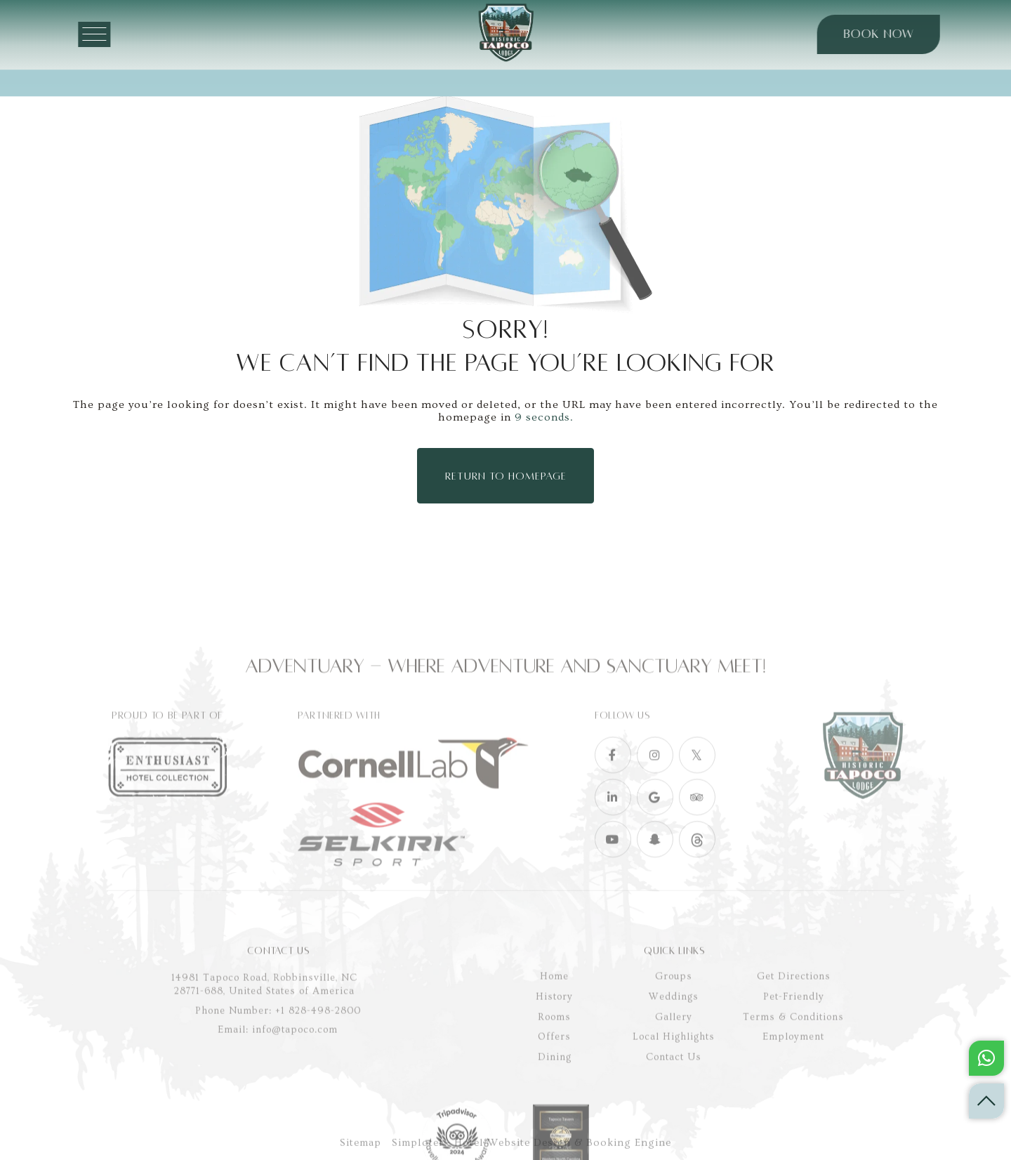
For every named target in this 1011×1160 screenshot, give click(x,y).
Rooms (554, 1099)
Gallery (673, 1099)
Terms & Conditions (793, 1099)
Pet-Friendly (793, 1078)
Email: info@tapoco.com (278, 1111)
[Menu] (120, 34)
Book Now (868, 34)
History (554, 1078)
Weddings (674, 1078)
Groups (673, 1058)
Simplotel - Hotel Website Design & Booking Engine (531, 1152)
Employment (793, 1118)
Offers (554, 1118)
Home (554, 1058)
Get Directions (794, 1058)
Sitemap (360, 1152)
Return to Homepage (505, 472)
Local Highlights (674, 1118)
